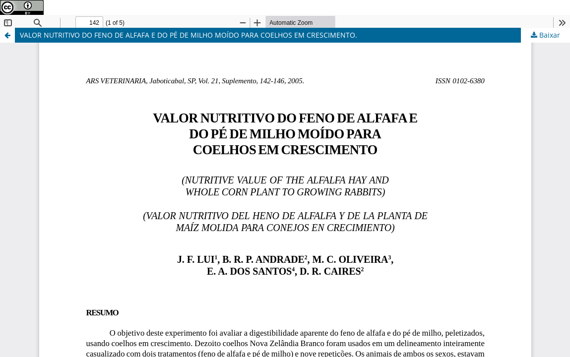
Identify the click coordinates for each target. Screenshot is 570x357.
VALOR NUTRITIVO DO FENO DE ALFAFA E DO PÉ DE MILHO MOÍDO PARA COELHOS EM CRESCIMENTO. (188, 35)
